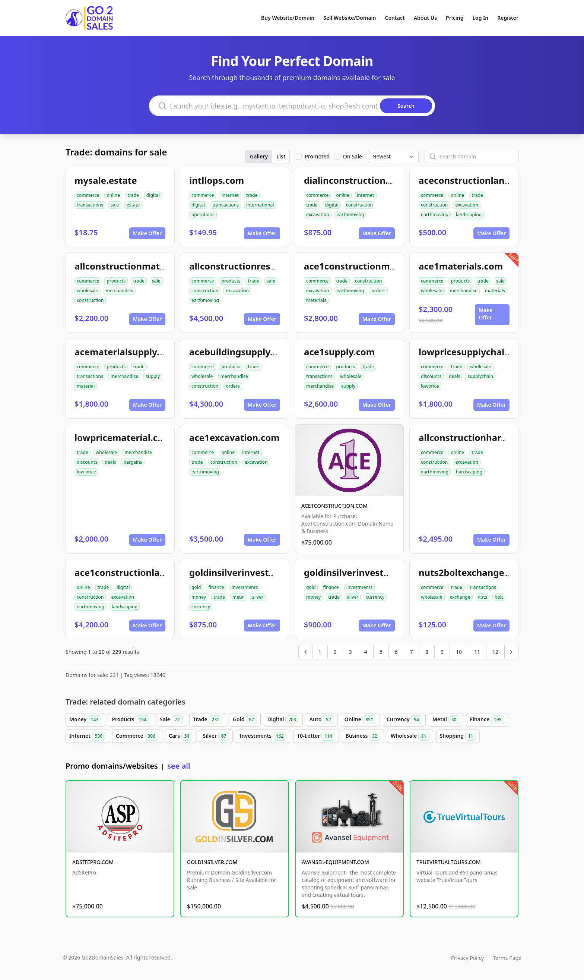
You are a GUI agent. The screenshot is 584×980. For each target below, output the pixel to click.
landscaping (469, 214)
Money (85, 719)
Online (360, 719)
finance (216, 587)
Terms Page (507, 957)
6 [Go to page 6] (396, 651)
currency (200, 607)
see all (178, 766)
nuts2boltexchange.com (472, 572)
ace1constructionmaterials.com (374, 266)
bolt (499, 597)
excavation (317, 214)
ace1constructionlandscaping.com (150, 572)
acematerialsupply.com (126, 352)
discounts (431, 376)
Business (363, 736)
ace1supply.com (339, 352)
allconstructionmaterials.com (140, 266)
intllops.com (216, 180)
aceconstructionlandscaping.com (492, 180)
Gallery (259, 156)
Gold (245, 719)
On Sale (352, 156)
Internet (87, 736)
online (113, 195)
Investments (262, 736)
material (86, 386)
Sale (171, 719)
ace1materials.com (461, 266)
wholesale (87, 290)
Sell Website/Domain (349, 17)
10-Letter (316, 736)
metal (238, 597)
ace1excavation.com (234, 437)
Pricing (454, 17)
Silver (216, 736)
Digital (283, 719)
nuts (482, 597)
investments (245, 587)
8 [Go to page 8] (426, 651)
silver (258, 597)
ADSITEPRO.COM (93, 862)
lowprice (430, 386)
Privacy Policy (467, 957)
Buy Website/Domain (287, 17)
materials (316, 300)
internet (229, 195)
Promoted (317, 156)
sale (115, 205)
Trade (207, 719)
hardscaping (469, 472)
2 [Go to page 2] (335, 651)
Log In (480, 17)
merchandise (119, 290)
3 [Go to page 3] (350, 651)
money (198, 597)
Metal (445, 719)
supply (153, 376)
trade (133, 195)
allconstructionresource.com (253, 266)
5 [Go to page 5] (381, 651)
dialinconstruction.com (355, 180)
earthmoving (350, 214)
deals (454, 376)
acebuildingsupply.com (240, 352)
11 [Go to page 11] (477, 651)
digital (153, 195)
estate (133, 205)
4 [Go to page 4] (365, 651)
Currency (404, 719)
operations (203, 214)
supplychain (480, 376)
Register (507, 17)
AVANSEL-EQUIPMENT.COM (335, 862)
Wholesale (410, 736)
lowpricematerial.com (123, 437)
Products (130, 719)
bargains (132, 462)
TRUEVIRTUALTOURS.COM (448, 862)
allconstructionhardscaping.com (490, 437)
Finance (487, 719)
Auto (322, 719)
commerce (88, 195)
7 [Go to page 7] (411, 651)
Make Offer (147, 233)
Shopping (458, 736)
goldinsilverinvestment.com (366, 572)
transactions (90, 205)
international (260, 205)
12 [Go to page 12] (495, 651)
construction (359, 205)
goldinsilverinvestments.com (253, 572)
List (280, 156)
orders (378, 290)
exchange (460, 597)
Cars (180, 736)
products (116, 281)
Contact (395, 17)
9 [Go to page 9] (442, 651)
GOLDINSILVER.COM (212, 862)
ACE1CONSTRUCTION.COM (334, 505)
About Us (425, 17)
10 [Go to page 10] (459, 651)
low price (86, 472)
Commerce (137, 736)
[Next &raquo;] (511, 652)
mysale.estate (105, 180)
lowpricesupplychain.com (475, 352)
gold (196, 587)
